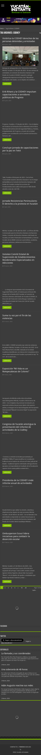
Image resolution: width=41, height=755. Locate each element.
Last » (34, 590)
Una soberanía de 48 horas (14, 669)
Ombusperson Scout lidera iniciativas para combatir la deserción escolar (16, 536)
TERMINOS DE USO (25, 747)
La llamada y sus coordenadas (16, 653)
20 (25, 588)
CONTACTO (13, 747)
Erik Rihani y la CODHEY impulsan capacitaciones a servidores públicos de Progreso (19, 94)
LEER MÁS (7, 83)
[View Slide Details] (17, 608)
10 (21, 588)
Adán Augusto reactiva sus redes (17, 685)
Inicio (2, 28)
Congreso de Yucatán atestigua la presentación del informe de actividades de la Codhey (19, 427)
